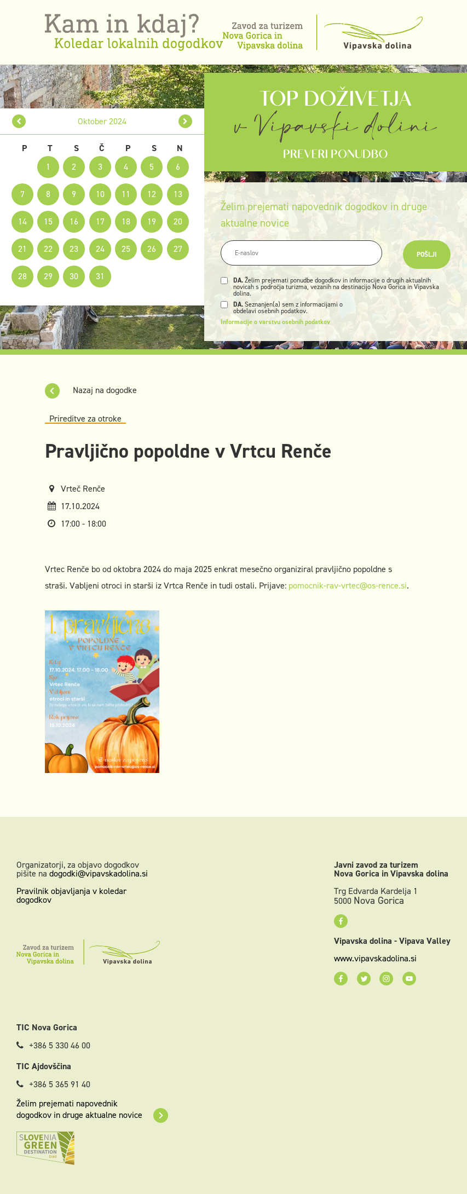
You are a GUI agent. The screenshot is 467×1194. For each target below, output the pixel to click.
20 (178, 221)
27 (178, 249)
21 (22, 249)
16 (74, 221)
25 (126, 249)
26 (151, 249)
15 (48, 221)
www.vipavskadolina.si (375, 958)
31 (100, 276)
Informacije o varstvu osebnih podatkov (275, 322)
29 (48, 276)
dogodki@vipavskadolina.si (98, 873)
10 (100, 194)
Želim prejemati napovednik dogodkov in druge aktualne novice (92, 1109)
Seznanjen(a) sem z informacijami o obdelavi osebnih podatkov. (288, 307)
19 (151, 221)
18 (126, 221)
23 (74, 249)
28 (22, 276)
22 (48, 249)
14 (22, 221)
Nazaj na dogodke (91, 390)
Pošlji (427, 254)
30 (74, 276)
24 (100, 249)
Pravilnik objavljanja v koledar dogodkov (71, 895)
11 (126, 194)
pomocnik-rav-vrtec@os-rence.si (348, 585)
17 (100, 221)
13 (178, 194)
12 (151, 194)
